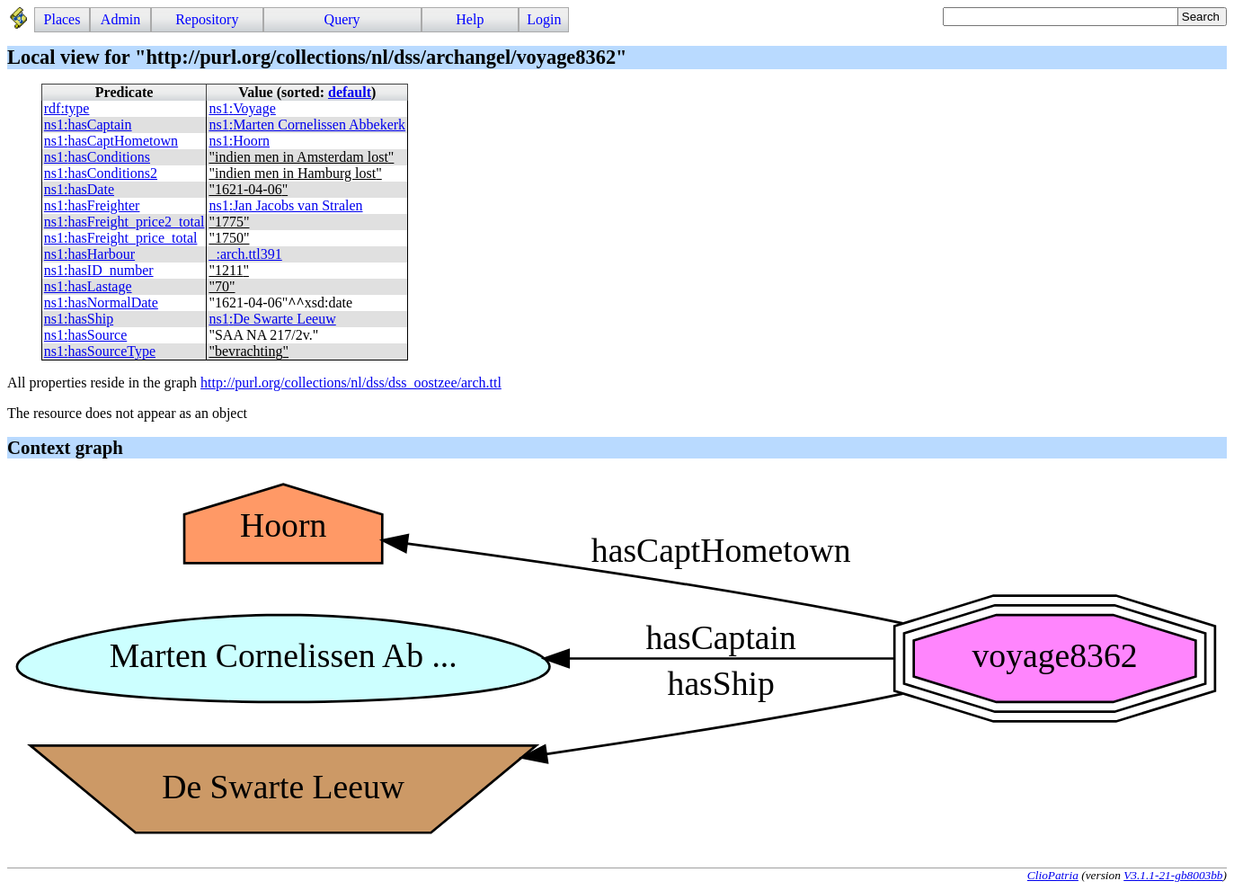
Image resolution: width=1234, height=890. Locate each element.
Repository (206, 19)
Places (62, 19)
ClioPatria (1053, 875)
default (349, 92)
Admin (120, 19)
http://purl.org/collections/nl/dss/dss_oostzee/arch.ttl (351, 382)
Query (342, 19)
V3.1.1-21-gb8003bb (1172, 875)
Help (470, 19)
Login (544, 19)
